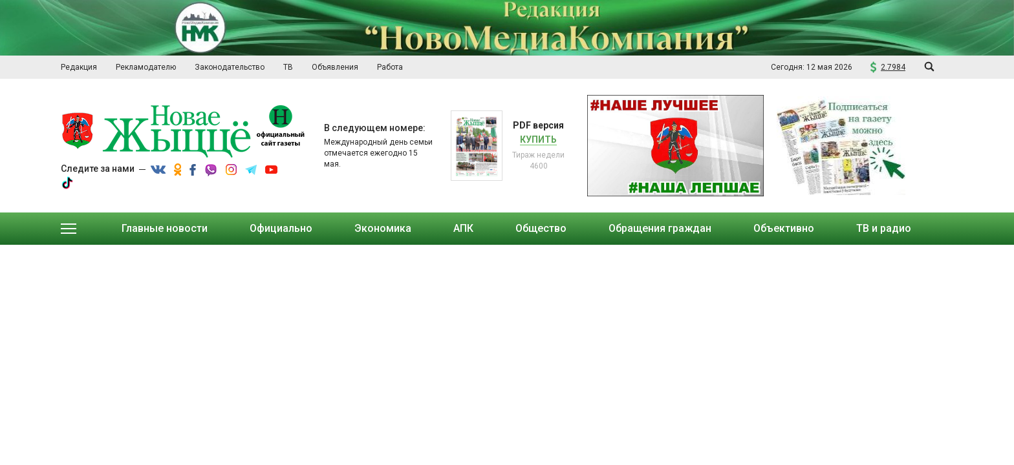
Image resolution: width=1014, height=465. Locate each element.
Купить (538, 139)
